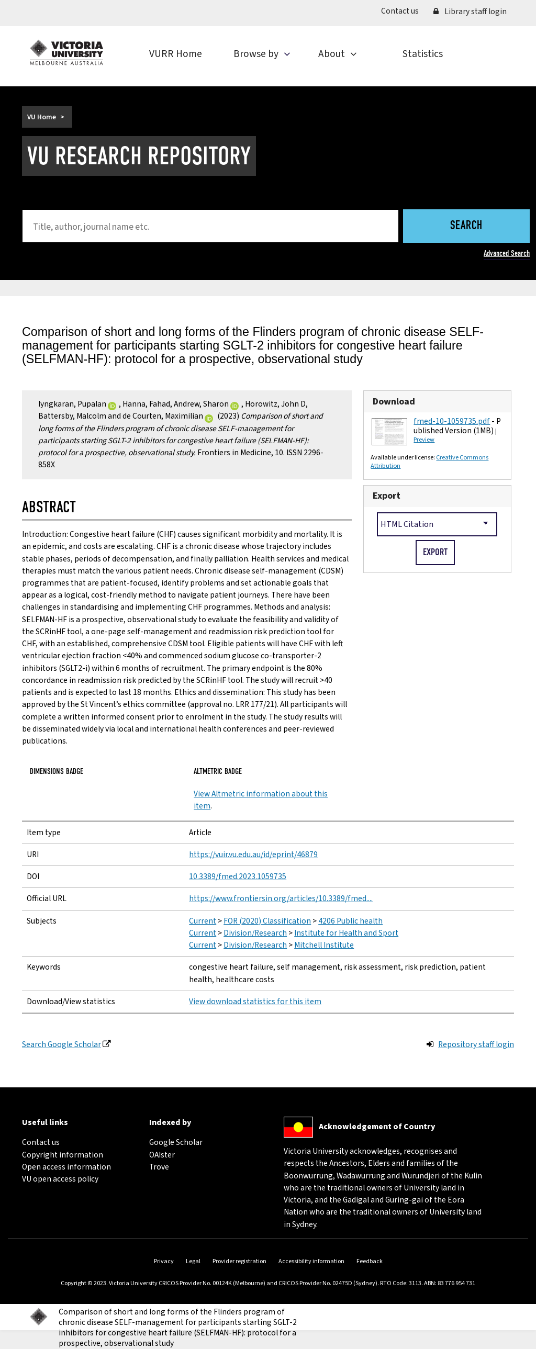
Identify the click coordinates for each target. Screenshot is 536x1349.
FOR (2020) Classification (267, 921)
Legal (193, 1261)
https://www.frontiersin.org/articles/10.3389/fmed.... (281, 898)
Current (202, 921)
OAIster (162, 1155)
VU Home (41, 117)
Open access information (66, 1167)
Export (386, 495)
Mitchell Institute (324, 945)
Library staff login (470, 11)
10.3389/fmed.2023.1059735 (237, 876)
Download (394, 401)
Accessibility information (311, 1261)
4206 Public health (350, 921)
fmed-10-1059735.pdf (452, 421)
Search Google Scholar (61, 1044)
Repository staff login (476, 1044)
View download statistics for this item (255, 1001)
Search (466, 226)
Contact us (403, 11)
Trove (159, 1167)
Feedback (369, 1261)
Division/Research (255, 933)
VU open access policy (60, 1179)
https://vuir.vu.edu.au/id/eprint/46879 (253, 854)
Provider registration (239, 1261)
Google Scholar (176, 1142)
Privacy (164, 1261)
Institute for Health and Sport (346, 933)
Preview (424, 439)
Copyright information (62, 1155)
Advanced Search (507, 253)
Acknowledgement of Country (377, 1126)
